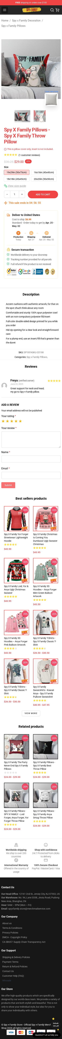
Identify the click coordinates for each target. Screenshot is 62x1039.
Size (6, 167)
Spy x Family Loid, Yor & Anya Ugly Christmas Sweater (16, 589)
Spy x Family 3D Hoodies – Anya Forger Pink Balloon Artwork (15, 641)
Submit (8, 485)
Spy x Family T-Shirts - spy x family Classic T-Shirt (15, 690)
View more (31, 713)
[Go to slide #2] (40, 116)
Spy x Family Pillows (13, 25)
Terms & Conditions (12, 928)
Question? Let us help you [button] (46, 1035)
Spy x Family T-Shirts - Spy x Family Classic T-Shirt (44, 641)
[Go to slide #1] (22, 116)
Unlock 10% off (56, 1024)
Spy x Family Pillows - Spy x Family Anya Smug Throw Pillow (44, 814)
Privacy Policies (10, 932)
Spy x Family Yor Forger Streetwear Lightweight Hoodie (16, 537)
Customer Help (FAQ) (13, 976)
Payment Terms (10, 962)
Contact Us (8, 971)
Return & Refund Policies (14, 966)
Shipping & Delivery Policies (16, 957)
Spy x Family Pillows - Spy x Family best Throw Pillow (44, 765)
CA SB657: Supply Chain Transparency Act (23, 942)
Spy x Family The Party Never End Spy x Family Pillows (16, 765)
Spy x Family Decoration (26, 20)
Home (4, 20)
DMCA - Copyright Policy (14, 937)
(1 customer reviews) (29, 155)
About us (7, 923)
